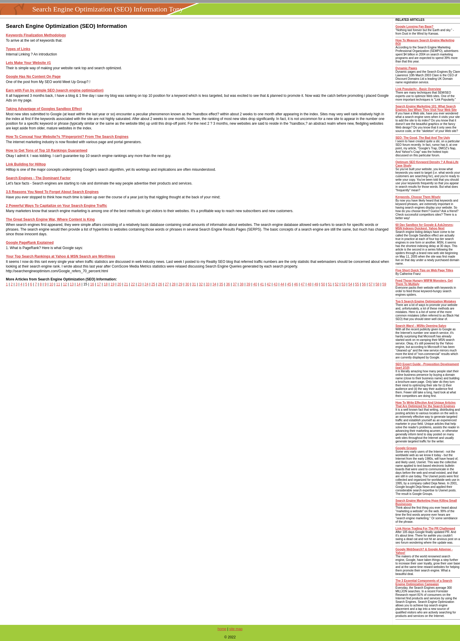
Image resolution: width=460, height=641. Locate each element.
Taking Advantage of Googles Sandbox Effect (44, 109)
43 (275, 284)
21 (126, 284)
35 (221, 284)
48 (309, 284)
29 (180, 284)
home (221, 629)
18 (106, 284)
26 (160, 284)
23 (139, 284)
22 (133, 284)
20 (119, 284)
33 (207, 284)
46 (296, 284)
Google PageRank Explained (30, 243)
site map (235, 629)
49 (316, 284)
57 (371, 284)
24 (146, 284)
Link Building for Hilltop (26, 164)
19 (112, 284)
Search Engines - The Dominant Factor (38, 178)
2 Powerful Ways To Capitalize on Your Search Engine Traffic (56, 206)
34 (214, 284)
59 (384, 284)
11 (58, 284)
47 (303, 284)
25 (153, 284)
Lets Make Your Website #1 (28, 63)
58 (377, 284)
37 (235, 284)
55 (357, 284)
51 (330, 284)
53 (343, 284)
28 (173, 284)
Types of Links (18, 49)
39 (248, 284)
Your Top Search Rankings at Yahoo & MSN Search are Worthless (60, 256)
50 (323, 284)
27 (167, 284)
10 (51, 284)
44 (282, 284)
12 (65, 284)
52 (337, 284)
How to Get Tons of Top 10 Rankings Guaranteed (46, 150)
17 (99, 284)
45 (289, 284)
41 (262, 284)
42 (268, 284)
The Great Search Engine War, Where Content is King (50, 219)
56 (364, 284)
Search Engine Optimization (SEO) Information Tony (107, 9)
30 (187, 284)
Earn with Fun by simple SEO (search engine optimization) (55, 90)
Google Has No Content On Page (33, 77)
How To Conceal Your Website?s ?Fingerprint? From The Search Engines (67, 137)
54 (350, 284)
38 (241, 284)
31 (194, 284)
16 (92, 284)
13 (72, 284)
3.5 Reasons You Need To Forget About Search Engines (52, 192)
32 (201, 284)
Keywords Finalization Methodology (36, 35)
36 (228, 284)
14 (78, 284)
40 (255, 284)
